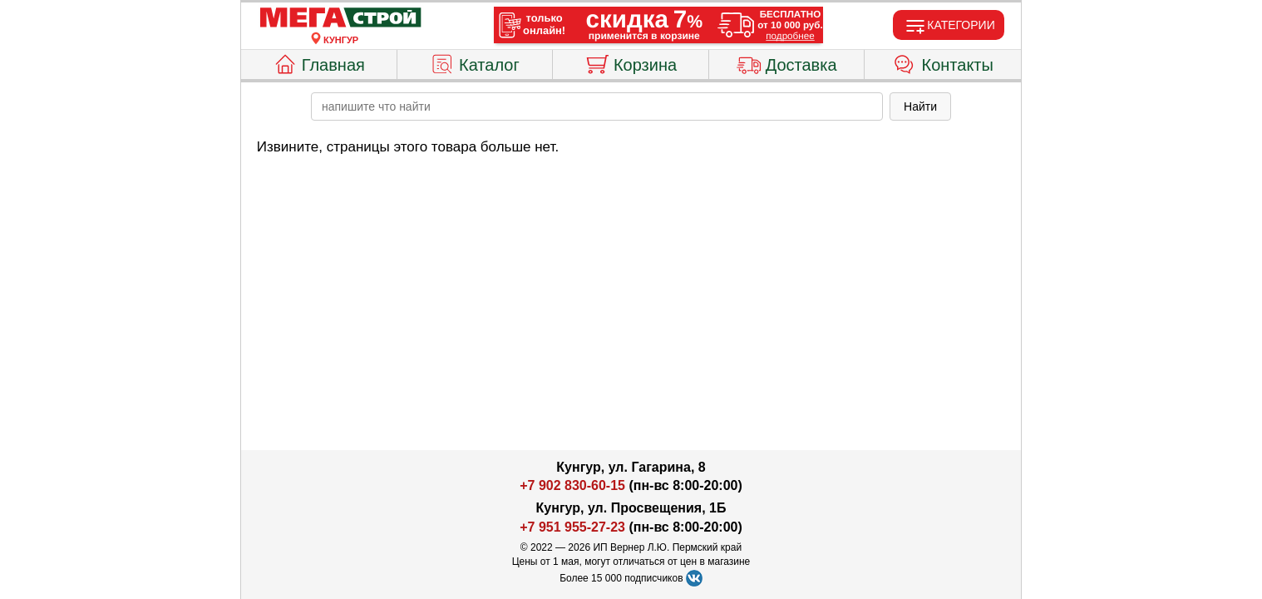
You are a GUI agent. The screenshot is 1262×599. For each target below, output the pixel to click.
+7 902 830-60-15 (572, 485)
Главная (319, 62)
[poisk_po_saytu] (597, 106)
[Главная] (341, 18)
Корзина (630, 62)
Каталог (475, 62)
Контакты (943, 62)
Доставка (787, 62)
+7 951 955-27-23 (572, 527)
